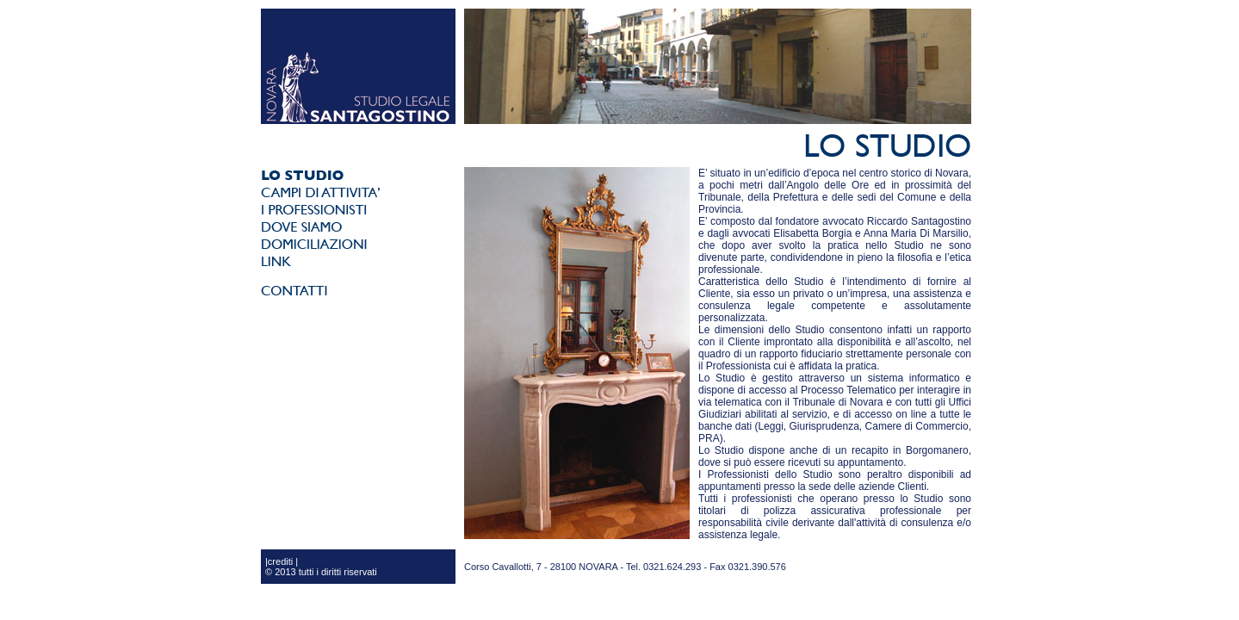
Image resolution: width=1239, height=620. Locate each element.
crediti (280, 561)
